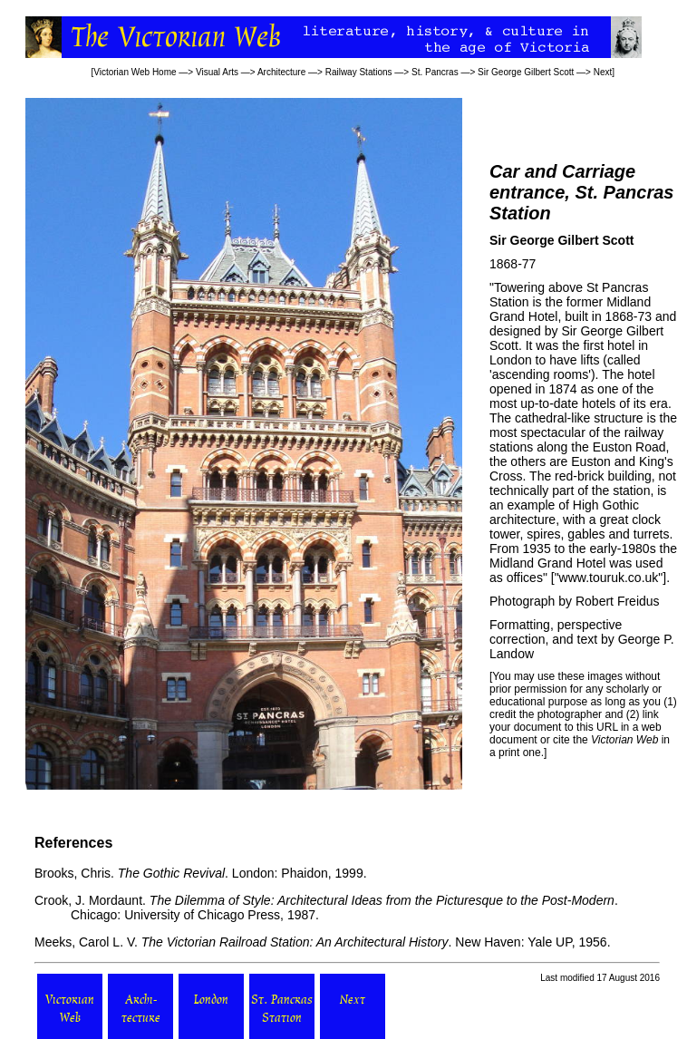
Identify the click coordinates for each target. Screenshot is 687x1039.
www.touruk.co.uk (609, 577)
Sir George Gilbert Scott (526, 72)
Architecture (281, 72)
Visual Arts (217, 72)
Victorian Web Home (134, 72)
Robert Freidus (618, 601)
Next (603, 72)
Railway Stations (358, 72)
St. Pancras (435, 72)
